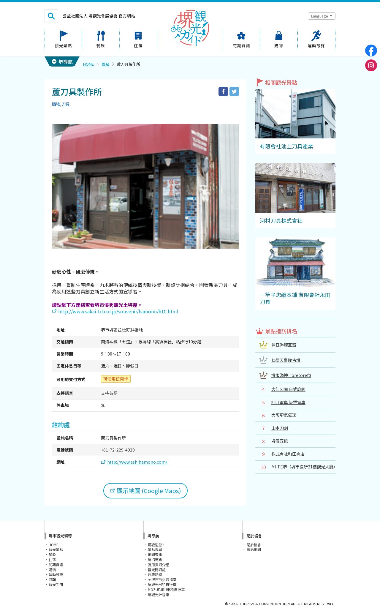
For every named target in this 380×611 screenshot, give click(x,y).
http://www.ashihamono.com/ (137, 462)
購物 (56, 104)
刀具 (65, 104)
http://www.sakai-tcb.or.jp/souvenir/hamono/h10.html (118, 311)
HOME (88, 64)
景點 (105, 64)
